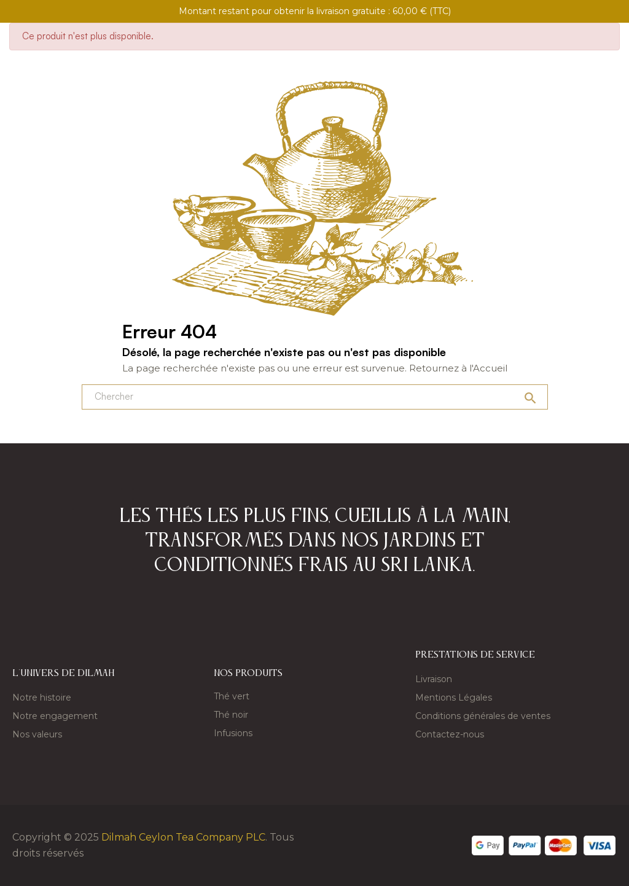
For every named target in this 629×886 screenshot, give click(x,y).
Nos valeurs (37, 734)
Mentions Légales (453, 697)
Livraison (433, 679)
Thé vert (231, 696)
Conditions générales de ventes (482, 715)
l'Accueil (488, 368)
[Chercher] (315, 397)
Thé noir (231, 714)
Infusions (233, 733)
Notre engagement (55, 715)
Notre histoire (41, 697)
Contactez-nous (449, 734)
